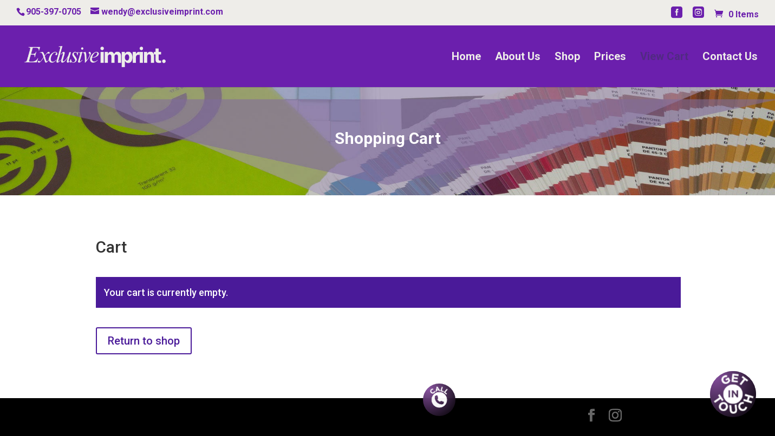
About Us (517, 57)
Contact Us (730, 57)
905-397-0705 (53, 11)
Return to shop (144, 340)
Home (466, 57)
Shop (567, 57)
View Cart (664, 57)
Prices (610, 57)
